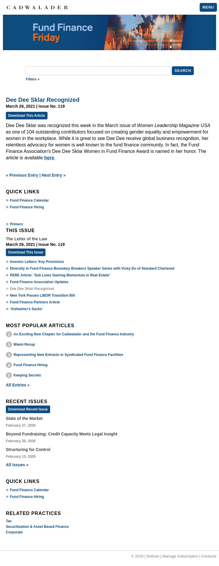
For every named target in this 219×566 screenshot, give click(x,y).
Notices (153, 556)
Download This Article (26, 116)
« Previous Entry (22, 175)
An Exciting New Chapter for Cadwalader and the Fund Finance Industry (73, 334)
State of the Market (24, 418)
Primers (16, 224)
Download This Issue (25, 252)
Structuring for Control (28, 449)
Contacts (208, 556)
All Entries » (18, 385)
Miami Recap (24, 344)
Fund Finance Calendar (29, 200)
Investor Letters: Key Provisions (37, 262)
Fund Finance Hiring (27, 207)
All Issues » (17, 464)
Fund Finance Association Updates (39, 282)
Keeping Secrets (27, 375)
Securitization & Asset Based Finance (37, 527)
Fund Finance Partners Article (35, 302)
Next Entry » (54, 175)
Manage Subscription (180, 556)
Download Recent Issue (28, 409)
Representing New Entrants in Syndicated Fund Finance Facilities (68, 355)
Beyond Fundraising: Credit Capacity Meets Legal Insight (61, 434)
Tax (9, 521)
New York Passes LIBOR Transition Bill (42, 295)
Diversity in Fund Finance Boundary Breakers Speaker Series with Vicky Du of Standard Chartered (92, 268)
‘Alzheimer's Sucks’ (26, 309)
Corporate (14, 532)
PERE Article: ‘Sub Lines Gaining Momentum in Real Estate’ (60, 275)
